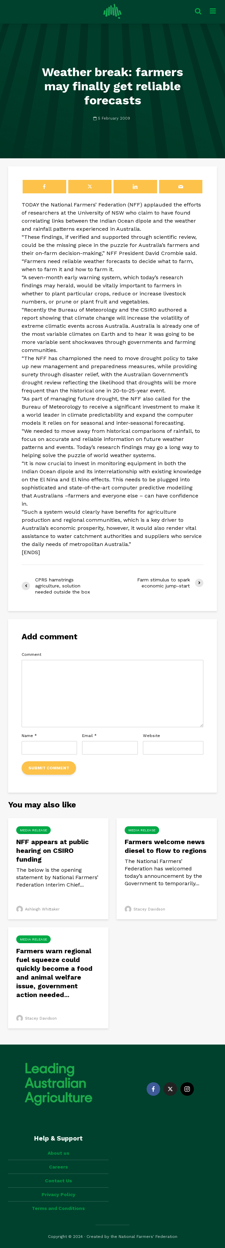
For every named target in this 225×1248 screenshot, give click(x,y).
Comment (31, 654)
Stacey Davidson (145, 909)
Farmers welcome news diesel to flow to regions (165, 846)
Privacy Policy (58, 1194)
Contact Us (58, 1180)
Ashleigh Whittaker (38, 909)
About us (58, 1153)
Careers (58, 1167)
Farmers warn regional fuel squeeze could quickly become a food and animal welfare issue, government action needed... (54, 973)
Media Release (33, 830)
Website (151, 736)
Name (29, 736)
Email (89, 736)
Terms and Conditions (58, 1208)
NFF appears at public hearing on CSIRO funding (52, 850)
